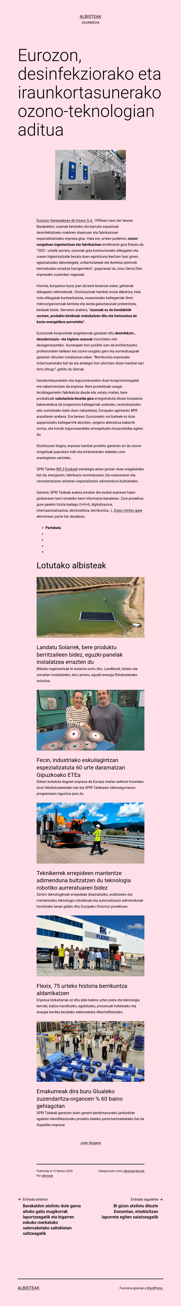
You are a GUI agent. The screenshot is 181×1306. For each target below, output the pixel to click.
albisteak (90, 16)
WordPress (154, 1288)
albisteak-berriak (134, 1171)
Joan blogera (90, 1143)
